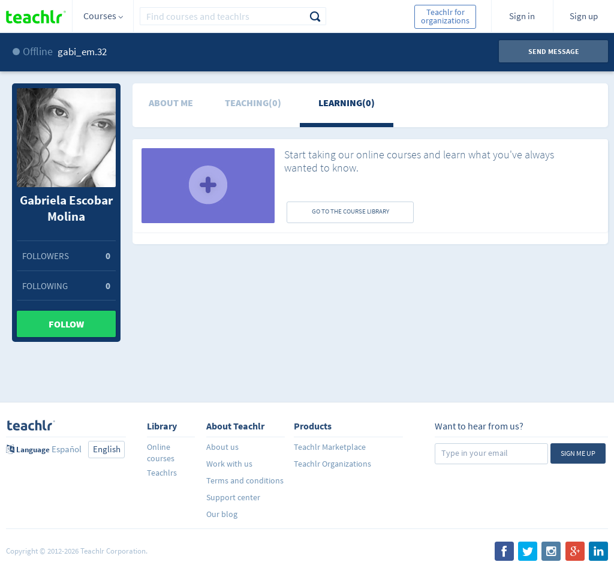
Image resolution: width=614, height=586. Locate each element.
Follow (66, 324)
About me (171, 103)
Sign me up (578, 453)
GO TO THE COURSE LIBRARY (350, 211)
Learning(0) (346, 103)
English (107, 449)
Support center (233, 497)
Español (67, 449)
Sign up (584, 16)
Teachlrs (162, 472)
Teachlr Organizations (332, 463)
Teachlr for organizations (445, 16)
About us (222, 446)
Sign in (522, 16)
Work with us (229, 463)
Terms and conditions (245, 480)
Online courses (160, 452)
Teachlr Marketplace (330, 446)
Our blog (221, 514)
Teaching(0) (253, 103)
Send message (553, 51)
